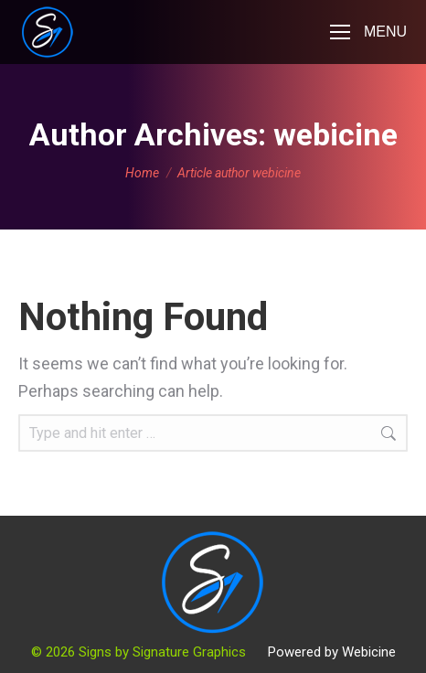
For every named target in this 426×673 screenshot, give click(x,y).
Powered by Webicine (332, 652)
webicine (335, 134)
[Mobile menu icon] (368, 32)
